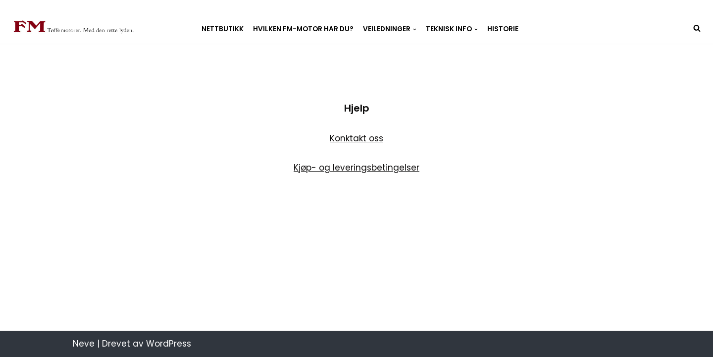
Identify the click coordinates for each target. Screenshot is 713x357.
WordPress (168, 344)
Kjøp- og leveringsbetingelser (356, 168)
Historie (502, 29)
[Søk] (697, 28)
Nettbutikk (223, 29)
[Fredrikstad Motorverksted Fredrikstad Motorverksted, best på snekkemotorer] (74, 27)
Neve (84, 344)
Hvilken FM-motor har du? (303, 29)
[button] (414, 29)
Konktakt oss (356, 138)
